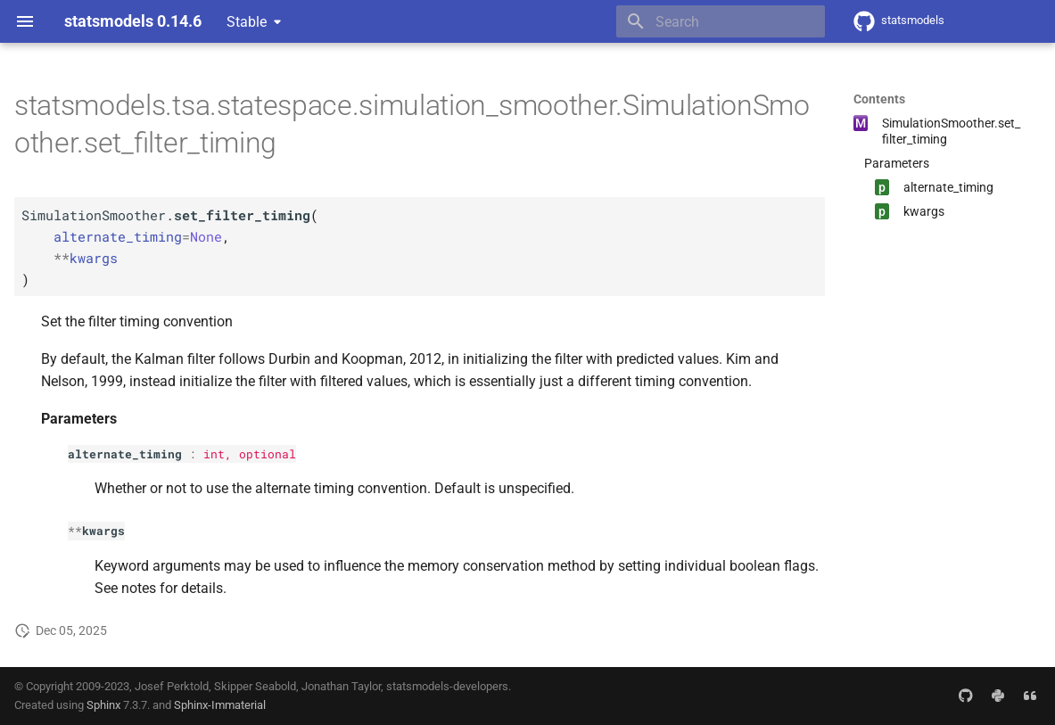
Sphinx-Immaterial (220, 705)
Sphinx (103, 705)
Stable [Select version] (247, 21)
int (214, 454)
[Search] (720, 21)
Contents (879, 99)
